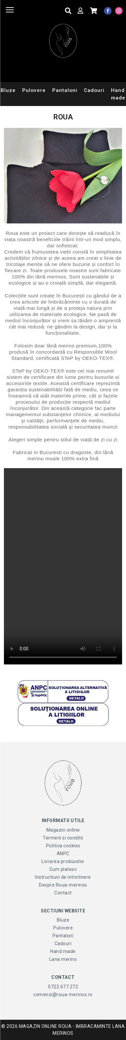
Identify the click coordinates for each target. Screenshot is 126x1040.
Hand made (63, 951)
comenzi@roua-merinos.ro (63, 994)
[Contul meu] (81, 11)
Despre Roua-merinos (63, 885)
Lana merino (63, 959)
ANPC (63, 853)
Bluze (63, 920)
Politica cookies (63, 845)
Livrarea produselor (63, 861)
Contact (63, 892)
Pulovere (34, 90)
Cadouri (94, 90)
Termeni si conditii (63, 837)
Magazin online (63, 830)
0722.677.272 (63, 986)
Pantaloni (64, 90)
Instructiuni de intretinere (63, 877)
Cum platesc (63, 869)
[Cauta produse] (68, 11)
